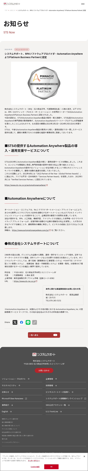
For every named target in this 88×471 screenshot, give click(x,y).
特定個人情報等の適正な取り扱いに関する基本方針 (17, 435)
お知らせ (12, 10)
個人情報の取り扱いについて (11, 425)
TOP (6, 10)
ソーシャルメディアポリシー (11, 442)
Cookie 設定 (35, 468)
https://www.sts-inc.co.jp (24, 281)
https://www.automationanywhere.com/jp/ (30, 230)
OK (51, 468)
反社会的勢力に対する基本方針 (11, 432)
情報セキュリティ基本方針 (10, 419)
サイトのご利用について (9, 429)
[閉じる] (84, 457)
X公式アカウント (32, 453)
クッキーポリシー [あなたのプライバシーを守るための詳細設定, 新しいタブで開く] (34, 462)
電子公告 (4, 439)
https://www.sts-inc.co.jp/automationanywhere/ (25, 185)
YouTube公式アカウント (51, 453)
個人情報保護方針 (7, 422)
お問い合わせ (44, 370)
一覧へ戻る (33, 335)
